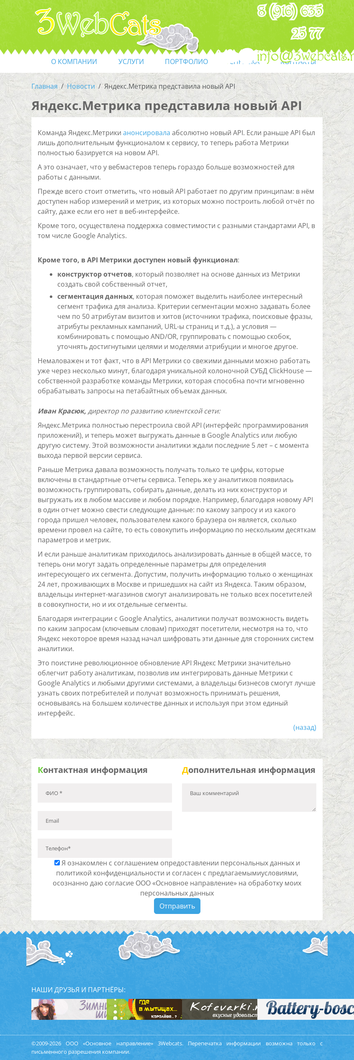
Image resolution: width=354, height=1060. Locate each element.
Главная (44, 86)
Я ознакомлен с (177, 878)
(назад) (304, 727)
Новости (81, 86)
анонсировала (146, 132)
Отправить (177, 906)
